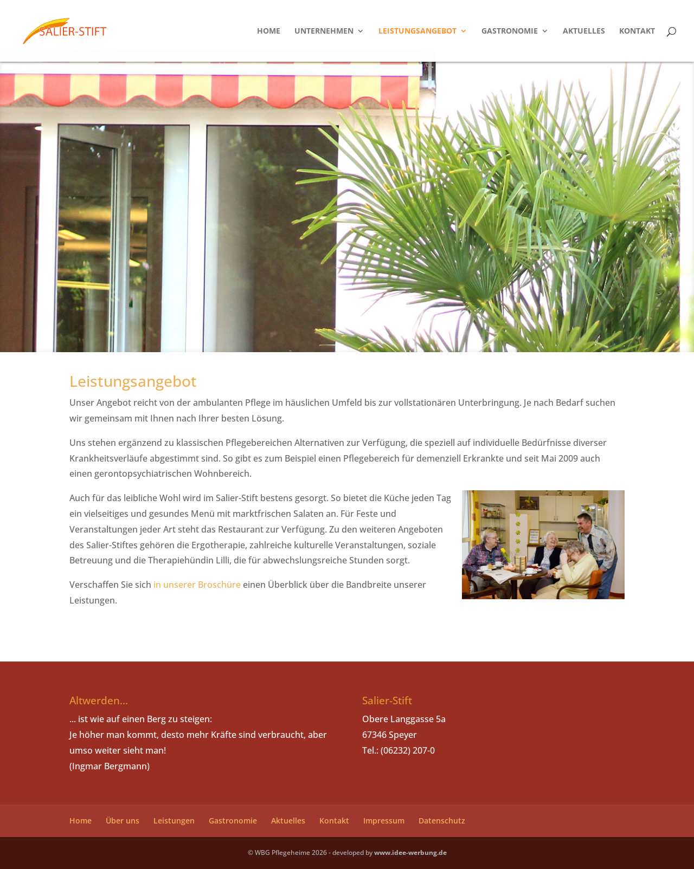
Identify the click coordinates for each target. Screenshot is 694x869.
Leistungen (174, 820)
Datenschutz (442, 820)
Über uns (122, 820)
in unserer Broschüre (197, 585)
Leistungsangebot (417, 31)
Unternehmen (324, 31)
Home (268, 31)
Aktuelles (584, 31)
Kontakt (637, 31)
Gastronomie (509, 31)
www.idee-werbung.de (410, 852)
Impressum (383, 820)
